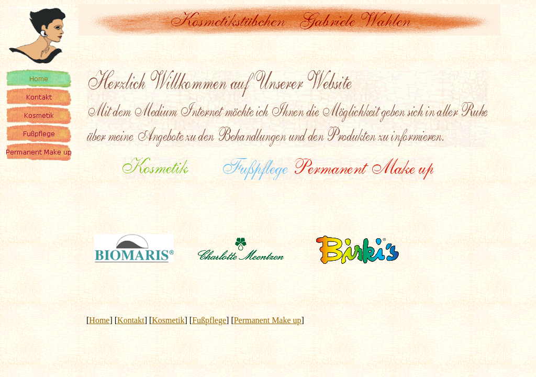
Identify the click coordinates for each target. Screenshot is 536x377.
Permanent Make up (268, 320)
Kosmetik (168, 320)
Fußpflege (209, 320)
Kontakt (130, 320)
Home (99, 320)
